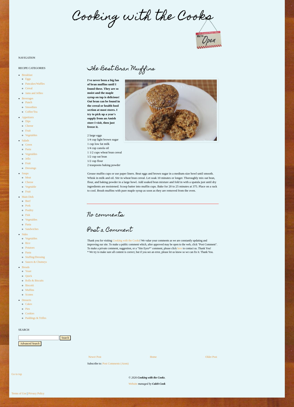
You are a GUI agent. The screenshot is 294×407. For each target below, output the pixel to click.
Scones (29, 294)
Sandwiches (31, 229)
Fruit (28, 130)
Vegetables (31, 135)
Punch (28, 102)
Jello (28, 158)
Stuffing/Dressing (35, 257)
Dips (28, 121)
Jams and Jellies (34, 93)
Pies (27, 308)
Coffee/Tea (31, 111)
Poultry (29, 210)
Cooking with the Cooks (126, 240)
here (179, 248)
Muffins (29, 290)
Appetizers (28, 117)
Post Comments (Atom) (115, 363)
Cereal (28, 88)
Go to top (16, 374)
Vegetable (30, 186)
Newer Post (94, 356)
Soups (25, 173)
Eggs (28, 78)
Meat (28, 177)
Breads (25, 267)
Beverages (27, 98)
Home (153, 356)
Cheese (29, 125)
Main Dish (28, 196)
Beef (28, 201)
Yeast (28, 271)
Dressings (30, 168)
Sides (25, 234)
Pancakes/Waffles (35, 83)
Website (133, 383)
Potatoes (30, 247)
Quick (28, 276)
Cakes (28, 304)
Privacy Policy (36, 393)
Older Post (211, 356)
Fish (27, 215)
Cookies (29, 313)
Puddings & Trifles (35, 318)
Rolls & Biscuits (34, 280)
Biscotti (29, 285)
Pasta (28, 149)
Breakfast (27, 75)
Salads (25, 140)
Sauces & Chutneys (36, 262)
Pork (28, 205)
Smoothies (31, 107)
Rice (27, 243)
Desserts (26, 300)
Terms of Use (18, 393)
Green (28, 144)
